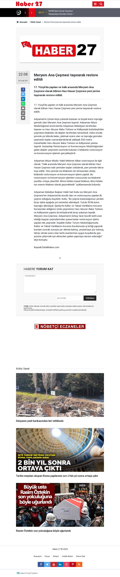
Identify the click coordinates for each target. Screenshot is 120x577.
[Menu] (95, 4)
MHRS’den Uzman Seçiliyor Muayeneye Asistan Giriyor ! (61, 12)
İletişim (56, 556)
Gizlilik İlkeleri (67, 556)
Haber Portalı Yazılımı (29, 573)
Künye (47, 556)
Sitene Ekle (80, 556)
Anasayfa (38, 556)
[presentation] (25, 12)
